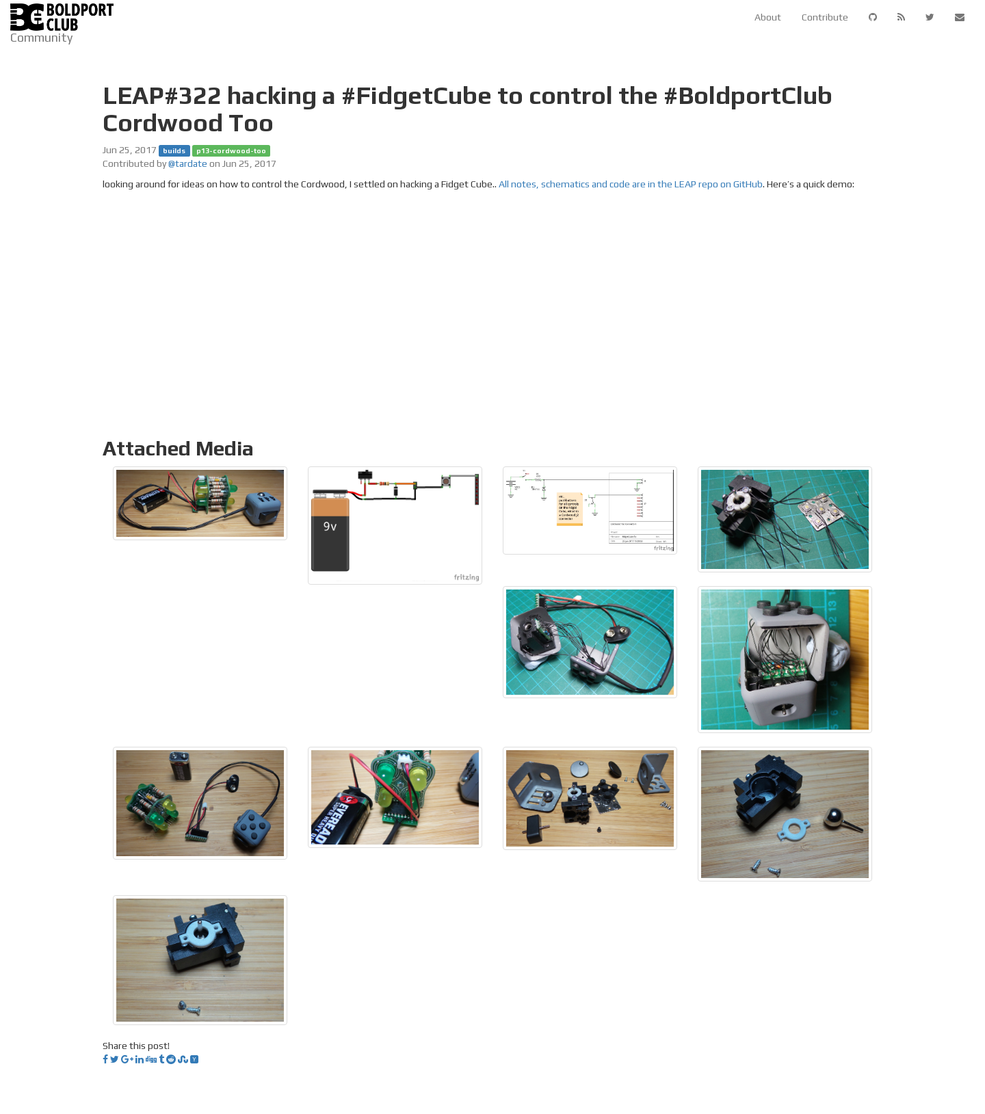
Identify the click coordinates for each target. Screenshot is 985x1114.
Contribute (825, 17)
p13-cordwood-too (231, 150)
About (767, 17)
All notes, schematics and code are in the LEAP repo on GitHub (631, 183)
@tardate (187, 163)
